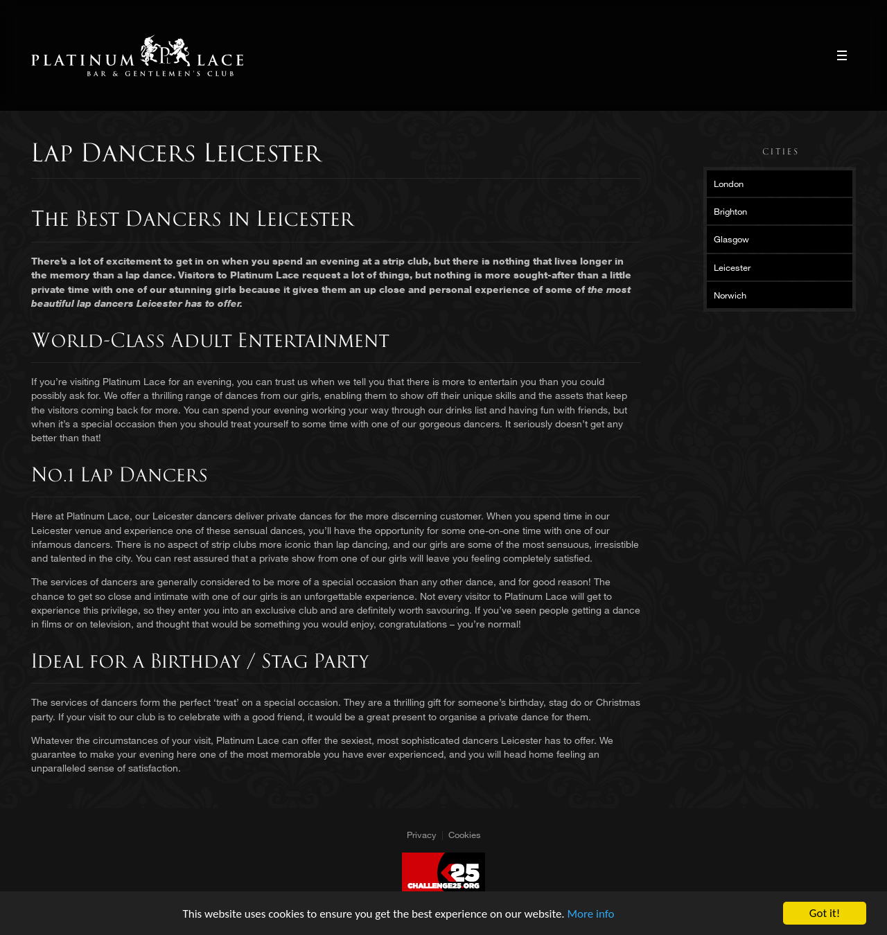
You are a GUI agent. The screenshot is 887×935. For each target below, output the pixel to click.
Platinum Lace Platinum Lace (137, 55)
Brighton (730, 211)
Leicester (732, 267)
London (729, 183)
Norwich (730, 295)
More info (591, 914)
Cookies (464, 834)
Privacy (422, 834)
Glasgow (731, 238)
